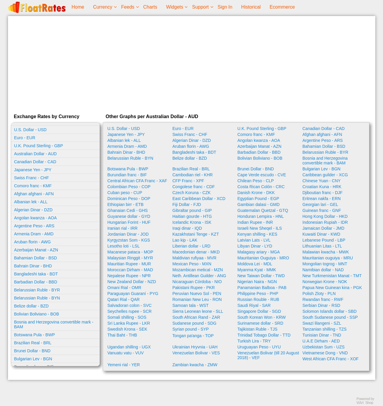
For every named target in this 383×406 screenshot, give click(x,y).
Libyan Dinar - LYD (255, 246)
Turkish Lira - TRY (254, 341)
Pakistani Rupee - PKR (193, 287)
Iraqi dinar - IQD (187, 228)
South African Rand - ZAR (196, 317)
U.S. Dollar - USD (30, 129)
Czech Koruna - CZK (191, 192)
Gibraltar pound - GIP (192, 210)
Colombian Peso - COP (129, 186)
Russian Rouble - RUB (258, 299)
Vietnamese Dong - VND (325, 353)
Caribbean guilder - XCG (325, 174)
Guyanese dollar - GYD (129, 216)
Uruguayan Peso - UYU (259, 347)
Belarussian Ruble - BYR (37, 290)
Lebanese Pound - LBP (323, 240)
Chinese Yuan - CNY (321, 180)
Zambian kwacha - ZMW (194, 364)
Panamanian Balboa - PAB (262, 287)
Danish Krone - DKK (256, 192)
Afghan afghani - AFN (34, 193)
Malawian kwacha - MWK (325, 252)
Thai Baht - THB (122, 335)
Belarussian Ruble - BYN (37, 298)
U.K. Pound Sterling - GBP (38, 145)
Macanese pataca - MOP (130, 252)
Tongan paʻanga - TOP (193, 335)
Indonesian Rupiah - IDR (325, 222)
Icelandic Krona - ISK (191, 222)
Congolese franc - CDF (193, 186)
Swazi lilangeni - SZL (321, 323)
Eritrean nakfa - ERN (321, 198)
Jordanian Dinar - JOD (128, 234)
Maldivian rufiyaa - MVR (194, 258)
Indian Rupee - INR (255, 222)
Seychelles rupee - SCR (130, 311)
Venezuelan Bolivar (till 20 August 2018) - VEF (268, 355)
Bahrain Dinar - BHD (33, 266)
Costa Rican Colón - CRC (261, 186)
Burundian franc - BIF (127, 174)
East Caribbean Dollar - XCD (198, 198)
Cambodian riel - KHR (192, 174)
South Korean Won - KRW (262, 317)
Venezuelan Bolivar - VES (196, 353)
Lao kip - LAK (184, 240)
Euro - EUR (25, 137)
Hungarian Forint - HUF (129, 222)
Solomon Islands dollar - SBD (329, 311)
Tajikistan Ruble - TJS (258, 329)
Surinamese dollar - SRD (260, 323)
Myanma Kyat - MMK (257, 269)
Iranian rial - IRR (123, 228)
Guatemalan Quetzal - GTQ (263, 210)
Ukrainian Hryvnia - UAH (194, 347)
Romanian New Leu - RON (197, 299)
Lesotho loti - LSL (124, 246)
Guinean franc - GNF (321, 210)
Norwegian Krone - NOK (324, 281)
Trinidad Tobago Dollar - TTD (264, 335)
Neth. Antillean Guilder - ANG (199, 275)
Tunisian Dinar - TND (321, 335)
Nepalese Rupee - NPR (129, 275)
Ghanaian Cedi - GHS (128, 210)
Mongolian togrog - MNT (324, 263)
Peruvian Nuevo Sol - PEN (196, 293)
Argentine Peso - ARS (34, 225)
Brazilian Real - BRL (33, 342)
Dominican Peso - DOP (129, 198)
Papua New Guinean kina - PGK (332, 287)
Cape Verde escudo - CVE (262, 174)
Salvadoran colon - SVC (130, 305)
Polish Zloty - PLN (319, 293)
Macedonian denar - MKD (196, 252)
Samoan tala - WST (190, 305)
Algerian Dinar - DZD (33, 209)
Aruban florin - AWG (32, 242)
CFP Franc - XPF (188, 180)
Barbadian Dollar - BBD (35, 282)
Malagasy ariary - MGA (259, 252)
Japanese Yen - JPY (33, 169)
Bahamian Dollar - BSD (35, 258)
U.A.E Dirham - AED (321, 341)
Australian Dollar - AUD (35, 153)
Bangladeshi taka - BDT (36, 274)
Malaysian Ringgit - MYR (130, 258)
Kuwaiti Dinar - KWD (321, 234)
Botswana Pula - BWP (34, 334)
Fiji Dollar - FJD (186, 204)
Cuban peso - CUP (125, 192)
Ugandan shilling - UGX (129, 347)
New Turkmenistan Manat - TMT (332, 275)
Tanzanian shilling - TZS (324, 329)
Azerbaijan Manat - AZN (36, 250)
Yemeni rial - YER (124, 364)
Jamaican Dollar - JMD (323, 228)
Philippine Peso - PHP (258, 293)
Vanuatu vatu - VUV (126, 353)
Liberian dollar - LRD (191, 246)
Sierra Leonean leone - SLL (197, 311)
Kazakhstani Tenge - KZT (195, 234)
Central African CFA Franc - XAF (137, 180)
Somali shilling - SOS (127, 317)
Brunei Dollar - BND (32, 350)
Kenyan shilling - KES (258, 234)
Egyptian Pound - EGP (258, 198)
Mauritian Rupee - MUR (129, 263)
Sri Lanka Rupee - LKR (129, 323)
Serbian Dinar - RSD (321, 305)
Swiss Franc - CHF (31, 177)
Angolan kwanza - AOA (35, 217)
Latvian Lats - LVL (254, 240)
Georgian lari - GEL (320, 204)
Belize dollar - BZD (31, 306)
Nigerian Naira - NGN (257, 281)
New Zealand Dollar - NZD (132, 281)
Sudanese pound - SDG (194, 323)
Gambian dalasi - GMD (259, 204)
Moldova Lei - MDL (255, 263)
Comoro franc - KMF (33, 185)
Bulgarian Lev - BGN (33, 358)
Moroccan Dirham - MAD (130, 269)
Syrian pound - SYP (190, 329)
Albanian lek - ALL (31, 201)
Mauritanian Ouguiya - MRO (263, 258)
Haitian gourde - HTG (192, 216)
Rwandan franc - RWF (322, 299)
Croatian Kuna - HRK (322, 186)
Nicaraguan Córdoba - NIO (197, 281)
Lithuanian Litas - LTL (322, 246)
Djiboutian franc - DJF (322, 192)
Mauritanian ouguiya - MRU (327, 258)
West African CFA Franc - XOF (330, 358)
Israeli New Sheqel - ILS (260, 228)
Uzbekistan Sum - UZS (323, 347)
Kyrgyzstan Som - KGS (129, 240)
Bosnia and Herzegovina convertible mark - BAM (54, 324)
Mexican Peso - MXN (191, 263)
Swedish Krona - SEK (128, 329)
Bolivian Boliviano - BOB (36, 314)
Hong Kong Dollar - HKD (325, 216)
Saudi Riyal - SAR (254, 305)
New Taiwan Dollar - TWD (261, 275)
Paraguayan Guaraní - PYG (133, 293)
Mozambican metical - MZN (197, 269)
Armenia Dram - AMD (34, 233)
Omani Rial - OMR (124, 287)
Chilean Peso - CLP (256, 180)
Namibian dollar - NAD (323, 269)
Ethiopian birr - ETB (126, 204)
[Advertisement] (191, 63)
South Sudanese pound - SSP (330, 317)
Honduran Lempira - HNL (261, 216)
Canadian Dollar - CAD (35, 161)
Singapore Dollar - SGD (259, 311)
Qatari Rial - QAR (124, 299)
